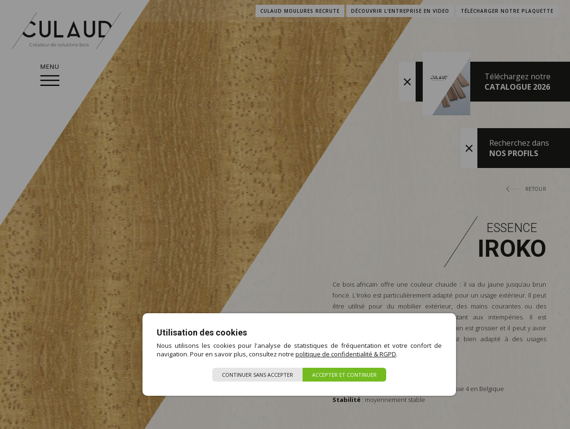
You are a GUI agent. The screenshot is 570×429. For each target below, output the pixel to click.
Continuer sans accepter (257, 374)
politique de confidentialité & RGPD (345, 354)
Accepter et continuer (344, 374)
